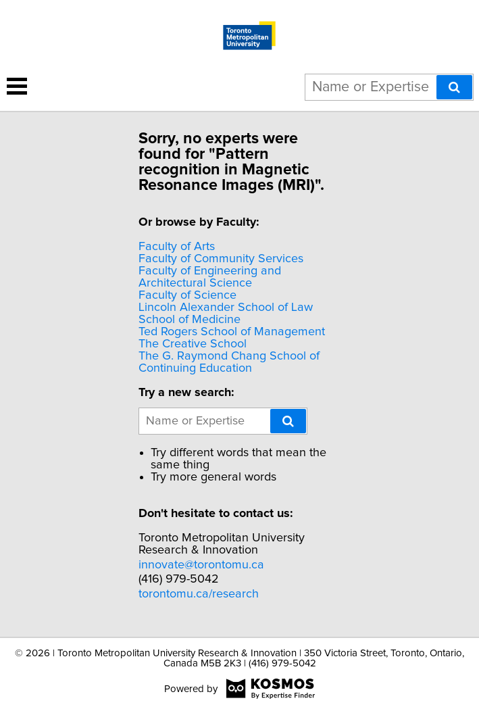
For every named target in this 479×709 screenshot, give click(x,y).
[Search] (454, 87)
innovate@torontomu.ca (201, 565)
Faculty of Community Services (220, 259)
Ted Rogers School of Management (231, 332)
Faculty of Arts (176, 247)
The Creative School (192, 344)
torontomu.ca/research (198, 594)
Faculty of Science (187, 295)
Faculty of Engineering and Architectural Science (209, 277)
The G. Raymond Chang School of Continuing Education (229, 362)
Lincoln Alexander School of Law (225, 307)
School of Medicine (189, 320)
